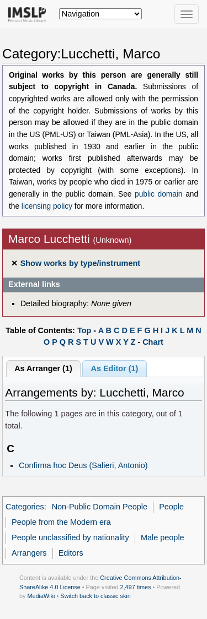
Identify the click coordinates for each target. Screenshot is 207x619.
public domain (158, 194)
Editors (71, 553)
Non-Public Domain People (99, 506)
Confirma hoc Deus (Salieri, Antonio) (83, 465)
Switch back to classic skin (95, 596)
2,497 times (135, 587)
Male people (162, 537)
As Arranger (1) (43, 368)
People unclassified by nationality (70, 537)
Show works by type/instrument (80, 263)
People (171, 506)
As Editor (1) (115, 368)
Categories (25, 506)
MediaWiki (41, 596)
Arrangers (29, 553)
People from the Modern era (61, 522)
